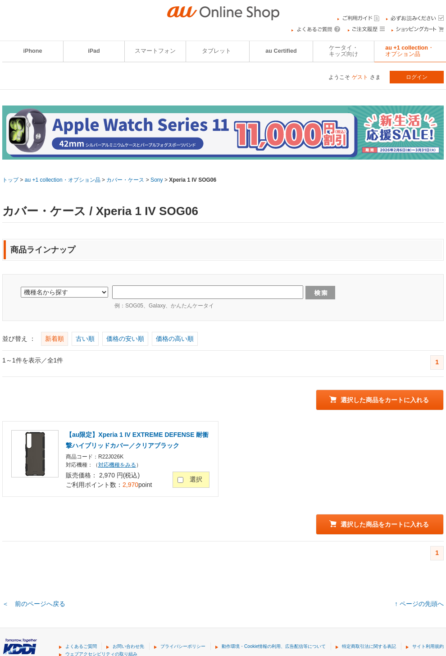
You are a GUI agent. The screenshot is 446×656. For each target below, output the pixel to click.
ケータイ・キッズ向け (343, 51)
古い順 (85, 338)
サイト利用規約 (428, 646)
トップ (10, 180)
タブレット (216, 51)
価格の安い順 (125, 338)
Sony (156, 180)
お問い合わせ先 (128, 646)
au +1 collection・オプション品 (62, 180)
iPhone (32, 51)
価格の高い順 (175, 338)
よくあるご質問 (81, 646)
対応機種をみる (117, 465)
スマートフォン (155, 51)
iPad (94, 51)
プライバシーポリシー (182, 646)
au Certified (280, 51)
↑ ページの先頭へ (419, 603)
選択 (196, 479)
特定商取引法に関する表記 (369, 646)
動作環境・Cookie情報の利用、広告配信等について (274, 646)
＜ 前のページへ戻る (33, 603)
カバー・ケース (125, 180)
